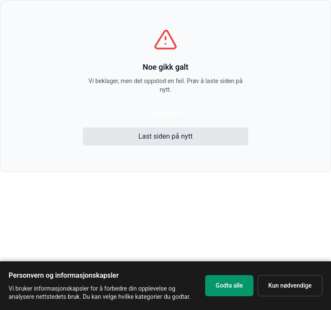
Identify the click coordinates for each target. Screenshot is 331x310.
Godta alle (229, 285)
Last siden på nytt (165, 136)
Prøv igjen (165, 113)
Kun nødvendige (290, 285)
